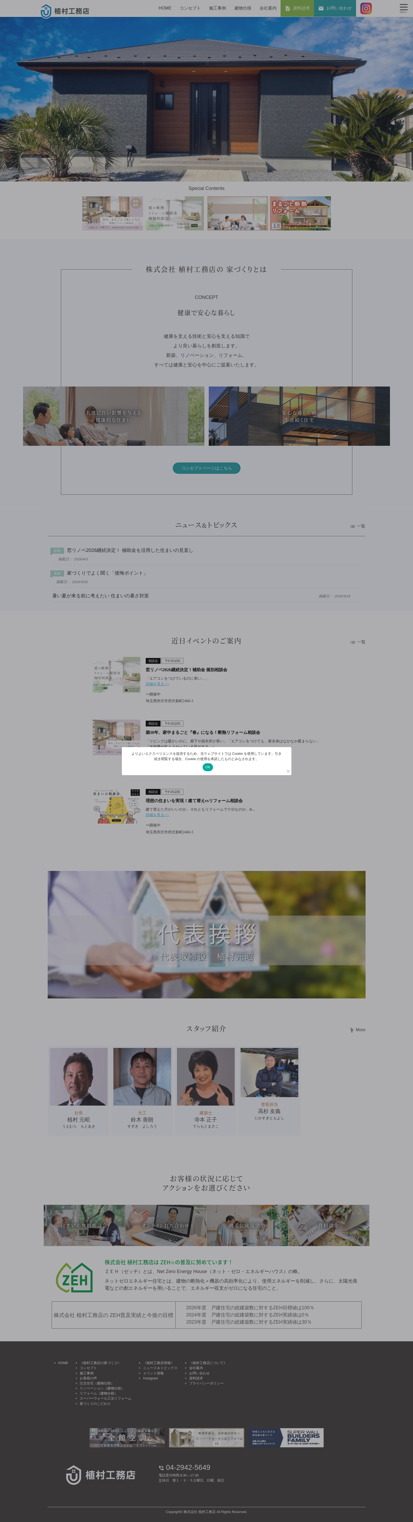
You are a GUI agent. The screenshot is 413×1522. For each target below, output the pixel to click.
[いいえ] (288, 771)
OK (207, 767)
